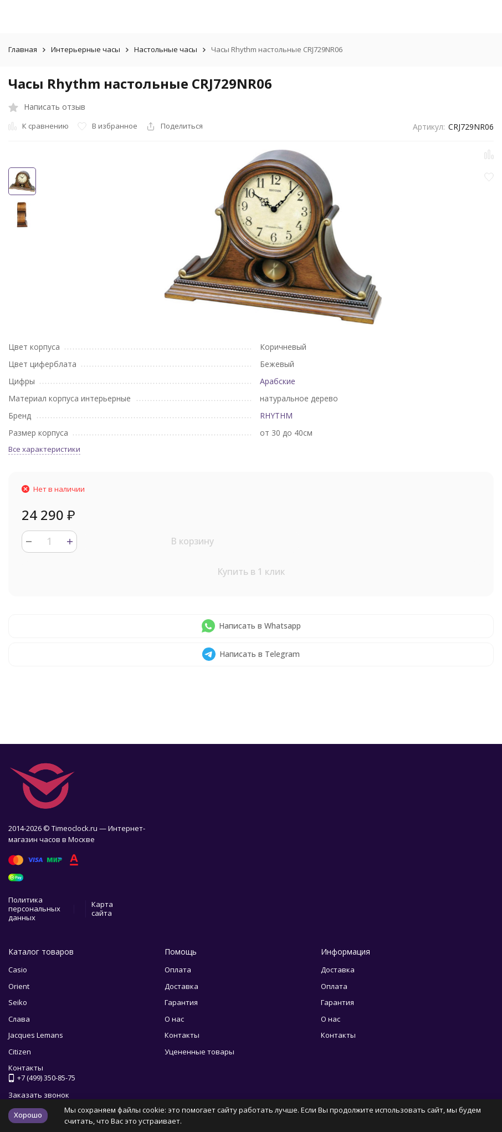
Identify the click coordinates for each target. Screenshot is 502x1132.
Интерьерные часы (85, 49)
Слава (19, 1019)
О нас (174, 1019)
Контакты (182, 1035)
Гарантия (181, 1002)
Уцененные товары (199, 1052)
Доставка (181, 986)
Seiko (17, 1002)
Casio (17, 970)
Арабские (277, 381)
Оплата (178, 970)
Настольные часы (165, 49)
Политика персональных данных (34, 908)
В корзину (192, 541)
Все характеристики (44, 449)
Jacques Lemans (35, 1035)
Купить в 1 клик (251, 571)
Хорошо (28, 1115)
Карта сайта (102, 908)
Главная (22, 49)
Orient (18, 986)
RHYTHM (276, 415)
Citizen (19, 1052)
